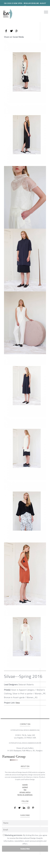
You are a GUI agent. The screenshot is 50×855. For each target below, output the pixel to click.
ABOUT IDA (25, 766)
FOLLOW (25, 801)
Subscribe (25, 849)
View (17, 703)
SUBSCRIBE (25, 815)
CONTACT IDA (25, 724)
